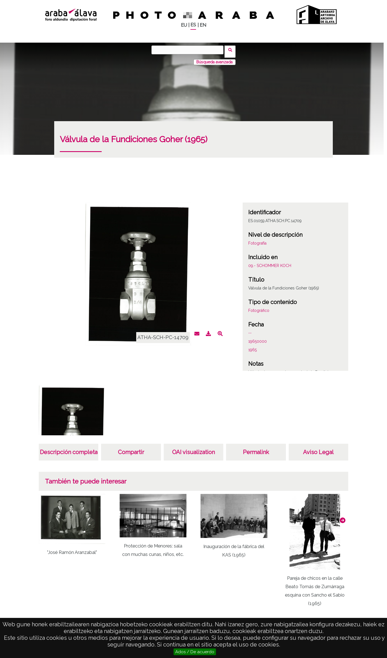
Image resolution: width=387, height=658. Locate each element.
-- (250, 329)
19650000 (257, 338)
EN (203, 25)
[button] (342, 517)
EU (184, 25)
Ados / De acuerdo (194, 651)
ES (193, 24)
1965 (252, 346)
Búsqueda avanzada (214, 58)
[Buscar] (189, 49)
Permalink (256, 448)
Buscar (232, 49)
